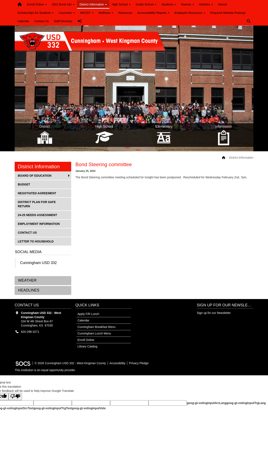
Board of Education (35, 175)
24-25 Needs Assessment (37, 215)
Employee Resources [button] (189, 12)
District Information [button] (93, 4)
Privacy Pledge (138, 363)
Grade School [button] (146, 4)
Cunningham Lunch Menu (94, 333)
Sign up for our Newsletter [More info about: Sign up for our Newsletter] (214, 313)
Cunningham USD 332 (38, 263)
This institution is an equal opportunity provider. (45, 370)
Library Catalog (87, 346)
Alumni (222, 4)
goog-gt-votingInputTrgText (53, 408)
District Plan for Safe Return (37, 204)
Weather (27, 280)
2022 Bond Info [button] (63, 4)
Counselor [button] (67, 12)
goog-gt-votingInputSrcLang (206, 403)
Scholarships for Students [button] (35, 12)
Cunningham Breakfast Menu (96, 327)
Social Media (28, 252)
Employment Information (39, 223)
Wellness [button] (106, 12)
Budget (25, 184)
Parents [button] (187, 4)
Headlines (28, 290)
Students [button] (168, 4)
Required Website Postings (228, 12)
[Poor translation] (15, 396)
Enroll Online (85, 340)
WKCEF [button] (86, 12)
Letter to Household (36, 241)
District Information (39, 166)
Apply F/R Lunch (88, 314)
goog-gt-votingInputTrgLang (246, 403)
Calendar (23, 21)
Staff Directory (63, 21)
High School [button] (121, 4)
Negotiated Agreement (37, 193)
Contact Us (41, 21)
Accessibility (117, 363)
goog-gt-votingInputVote (89, 408)
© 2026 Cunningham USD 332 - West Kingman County (70, 363)
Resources (125, 12)
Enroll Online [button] (37, 4)
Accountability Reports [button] (153, 12)
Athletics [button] (206, 4)
